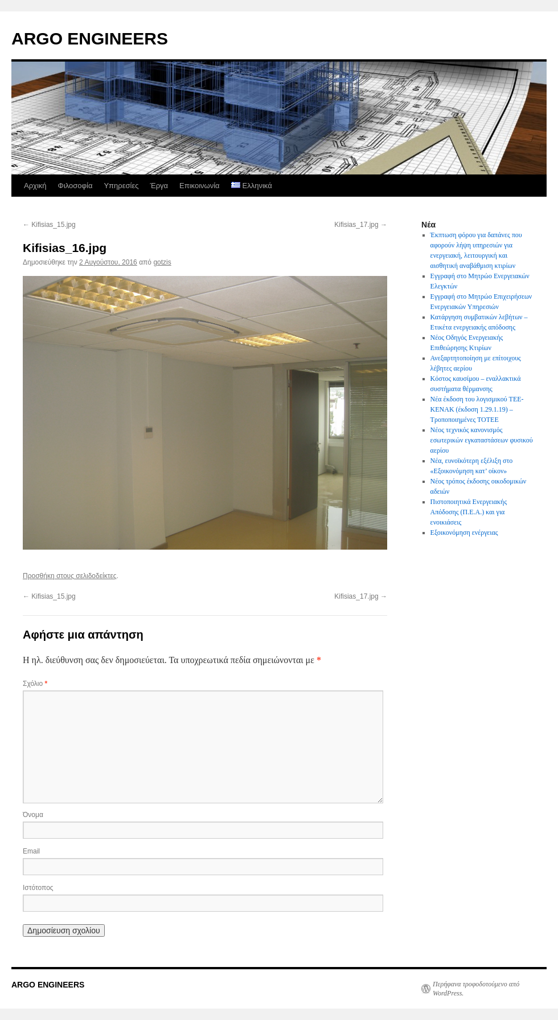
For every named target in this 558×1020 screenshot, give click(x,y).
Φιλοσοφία (75, 185)
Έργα (159, 185)
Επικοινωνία (199, 185)
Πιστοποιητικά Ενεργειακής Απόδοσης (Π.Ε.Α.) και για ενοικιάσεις (468, 512)
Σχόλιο (35, 684)
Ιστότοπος (38, 888)
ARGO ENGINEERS (89, 38)
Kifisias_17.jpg (360, 225)
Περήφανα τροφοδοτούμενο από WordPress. (476, 988)
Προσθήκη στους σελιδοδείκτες (70, 576)
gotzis (162, 262)
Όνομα (33, 815)
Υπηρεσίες (121, 185)
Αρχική (35, 185)
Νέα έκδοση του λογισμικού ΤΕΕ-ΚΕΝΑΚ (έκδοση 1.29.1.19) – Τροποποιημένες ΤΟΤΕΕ (477, 409)
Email (31, 851)
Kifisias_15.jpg (49, 225)
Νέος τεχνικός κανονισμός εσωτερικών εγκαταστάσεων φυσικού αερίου (481, 440)
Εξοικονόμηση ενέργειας (464, 533)
